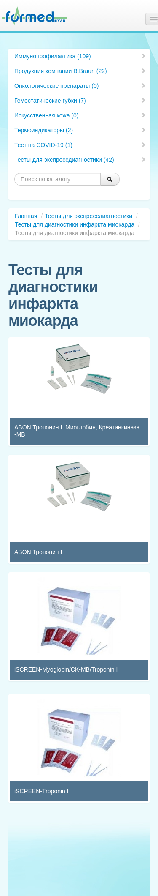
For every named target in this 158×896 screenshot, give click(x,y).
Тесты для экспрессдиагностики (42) (80, 159)
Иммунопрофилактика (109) (80, 56)
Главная (26, 216)
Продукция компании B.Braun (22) (80, 71)
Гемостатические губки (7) (80, 100)
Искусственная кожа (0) (80, 115)
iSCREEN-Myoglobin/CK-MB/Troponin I (66, 669)
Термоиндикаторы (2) (80, 130)
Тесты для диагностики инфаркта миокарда (74, 224)
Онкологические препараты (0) (80, 85)
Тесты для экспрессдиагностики (88, 216)
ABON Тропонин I (38, 552)
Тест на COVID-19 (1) (80, 145)
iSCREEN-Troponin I (41, 791)
